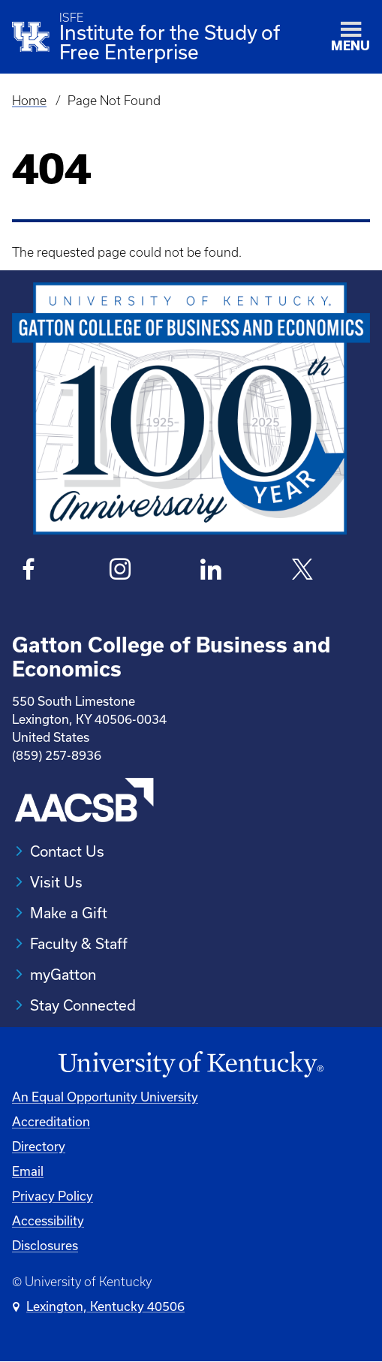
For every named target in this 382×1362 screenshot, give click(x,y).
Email (28, 1171)
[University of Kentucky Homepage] (191, 1064)
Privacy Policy (52, 1196)
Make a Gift (68, 912)
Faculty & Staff (79, 943)
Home (29, 100)
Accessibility (48, 1220)
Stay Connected (83, 1005)
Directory (38, 1146)
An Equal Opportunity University (105, 1096)
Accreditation (51, 1121)
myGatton (63, 974)
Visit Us (56, 881)
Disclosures (45, 1245)
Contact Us (67, 851)
